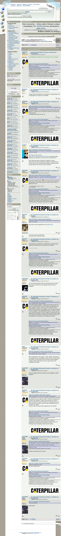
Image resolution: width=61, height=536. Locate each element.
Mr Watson (10, 148)
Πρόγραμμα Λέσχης (13, 37)
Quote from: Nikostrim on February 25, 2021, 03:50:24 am (40, 106)
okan (9, 156)
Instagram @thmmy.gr (14, 48)
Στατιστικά (9, 174)
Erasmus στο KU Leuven (11, 151)
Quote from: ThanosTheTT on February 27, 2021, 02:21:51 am (41, 301)
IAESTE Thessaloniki (14, 64)
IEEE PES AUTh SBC (12, 129)
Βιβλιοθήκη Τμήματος (14, 33)
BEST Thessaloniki (13, 59)
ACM (10, 52)
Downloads (13, 4)
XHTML (35, 533)
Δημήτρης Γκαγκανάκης (12, 198)
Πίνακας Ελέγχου (11, 73)
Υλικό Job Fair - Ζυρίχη (11, 167)
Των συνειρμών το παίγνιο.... (12, 109)
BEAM (10, 57)
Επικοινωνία (12, 28)
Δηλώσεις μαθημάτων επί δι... (12, 98)
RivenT (43, 40)
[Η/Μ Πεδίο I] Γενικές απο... (12, 159)
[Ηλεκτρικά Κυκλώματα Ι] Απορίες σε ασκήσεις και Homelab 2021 (38, 41)
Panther (10, 70)
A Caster (24, 144)
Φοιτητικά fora (12, 35)
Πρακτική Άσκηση (13, 38)
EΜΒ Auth (11, 62)
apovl (9, 194)
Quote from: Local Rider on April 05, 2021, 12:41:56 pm (39, 463)
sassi (9, 193)
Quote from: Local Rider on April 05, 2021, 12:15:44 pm (39, 394)
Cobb (23, 346)
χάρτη (43, 28)
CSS (38, 533)
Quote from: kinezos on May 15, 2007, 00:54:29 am (38, 63)
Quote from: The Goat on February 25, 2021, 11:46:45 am (40, 175)
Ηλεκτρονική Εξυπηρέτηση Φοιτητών (12, 40)
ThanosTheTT (25, 278)
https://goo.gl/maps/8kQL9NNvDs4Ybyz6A (39, 156)
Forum (10, 24)
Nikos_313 (10, 106)
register (25, 13)
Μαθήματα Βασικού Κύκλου (36, 39)
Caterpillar (24, 52)
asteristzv (9, 197)
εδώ (34, 26)
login (21, 13)
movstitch (9, 202)
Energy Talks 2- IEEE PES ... (12, 128)
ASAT (10, 56)
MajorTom (24, 214)
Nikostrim (24, 89)
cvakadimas (10, 171)
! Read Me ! (19, 4)
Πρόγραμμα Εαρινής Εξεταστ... (12, 105)
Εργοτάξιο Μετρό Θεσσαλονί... (12, 155)
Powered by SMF (22, 532)
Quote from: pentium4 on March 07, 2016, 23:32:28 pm (39, 67)
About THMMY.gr (26, 5)
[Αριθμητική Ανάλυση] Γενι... (12, 144)
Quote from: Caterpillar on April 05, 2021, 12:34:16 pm (39, 441)
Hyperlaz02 (10, 141)
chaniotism (10, 201)
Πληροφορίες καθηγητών (11, 140)
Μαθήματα (24, 4)
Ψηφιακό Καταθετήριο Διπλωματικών (13, 43)
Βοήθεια (40, 26)
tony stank (10, 114)
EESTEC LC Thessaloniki (11, 61)
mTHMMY (11, 49)
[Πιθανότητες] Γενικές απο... (12, 136)
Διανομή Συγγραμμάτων (14, 41)
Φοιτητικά (30, 4)
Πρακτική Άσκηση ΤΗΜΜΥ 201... (13, 132)
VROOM (11, 68)
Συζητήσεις (13, 5)
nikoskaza (10, 196)
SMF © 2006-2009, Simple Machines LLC (34, 532)
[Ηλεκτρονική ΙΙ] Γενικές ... (11, 113)
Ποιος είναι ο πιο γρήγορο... (12, 163)
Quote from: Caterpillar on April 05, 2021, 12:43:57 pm (39, 501)
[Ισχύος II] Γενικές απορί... (12, 117)
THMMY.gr (24, 39)
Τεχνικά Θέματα (36, 4)
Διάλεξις (9, 133)
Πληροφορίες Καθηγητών (11, 46)
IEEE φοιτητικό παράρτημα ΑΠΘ (11, 66)
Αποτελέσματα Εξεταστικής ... (12, 121)
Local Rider (25, 368)
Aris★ (9, 102)
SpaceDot (11, 67)
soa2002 (9, 199)
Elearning (11, 34)
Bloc (32, 533)
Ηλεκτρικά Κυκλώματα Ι (31, 40)
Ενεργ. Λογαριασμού (13, 27)
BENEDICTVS (10, 200)
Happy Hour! (19, 5)
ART (10, 55)
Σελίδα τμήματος (12, 32)
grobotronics (50, 224)
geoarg (9, 195)
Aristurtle (11, 54)
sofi (9, 118)
